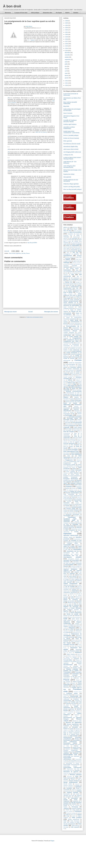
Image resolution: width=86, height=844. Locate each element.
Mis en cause (68, 603)
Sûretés (65, 799)
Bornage (78, 282)
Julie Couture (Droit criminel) (70, 149)
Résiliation (76, 748)
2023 (66, 27)
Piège (64, 655)
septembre (68, 59)
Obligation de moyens (74, 625)
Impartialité (75, 524)
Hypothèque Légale (69, 518)
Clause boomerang (75, 299)
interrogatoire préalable (72, 557)
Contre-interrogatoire (70, 364)
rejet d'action (74, 736)
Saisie (76, 776)
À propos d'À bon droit (21, 12)
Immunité (72, 523)
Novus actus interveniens (75, 617)
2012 (66, 80)
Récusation (75, 727)
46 (8, 170)
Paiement (74, 640)
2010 (66, 85)
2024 (66, 25)
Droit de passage (72, 440)
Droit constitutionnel (70, 425)
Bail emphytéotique (75, 277)
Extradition (73, 488)
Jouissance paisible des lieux (73, 567)
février (66, 75)
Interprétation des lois (73, 551)
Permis (64, 647)
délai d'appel (71, 385)
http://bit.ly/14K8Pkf (32, 242)
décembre (67, 52)
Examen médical (75, 474)
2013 (66, 50)
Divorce (65, 412)
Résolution (75, 753)
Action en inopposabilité (72, 245)
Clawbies (75, 12)
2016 (66, 43)
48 (8, 231)
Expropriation (79, 486)
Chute (74, 298)
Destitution (67, 400)
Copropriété (79, 370)
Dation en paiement (69, 375)
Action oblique (66, 248)
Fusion (74, 505)
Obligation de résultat (68, 626)
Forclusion (69, 501)
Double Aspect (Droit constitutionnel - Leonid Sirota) (71, 132)
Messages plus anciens (51, 311)
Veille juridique (35, 12)
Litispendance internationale (70, 592)
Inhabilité (76, 531)
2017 (66, 41)
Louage (72, 596)
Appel (67, 259)
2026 (66, 20)
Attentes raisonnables (77, 267)
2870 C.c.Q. (66, 227)
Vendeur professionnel (73, 819)
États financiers (74, 473)
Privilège (73, 686)
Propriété (73, 697)
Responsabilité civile (70, 754)
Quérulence (76, 707)
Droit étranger (74, 448)
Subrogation (68, 796)
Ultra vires (73, 814)
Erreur (74, 468)
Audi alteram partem (72, 268)
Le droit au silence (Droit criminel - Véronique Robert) (72, 158)
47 (8, 223)
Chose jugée (66, 298)
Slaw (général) (67, 177)
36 (8, 151)
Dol (73, 413)
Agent (68, 252)
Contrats (78, 360)
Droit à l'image (78, 421)
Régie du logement (75, 730)
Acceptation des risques (74, 234)
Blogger (52, 840)
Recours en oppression (74, 722)
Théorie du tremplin (67, 811)
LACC (70, 574)
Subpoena (79, 795)
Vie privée (65, 827)
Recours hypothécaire (73, 724)
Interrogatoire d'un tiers (70, 552)
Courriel (78, 371)
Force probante (78, 500)
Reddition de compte (68, 728)
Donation (79, 419)
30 (8, 97)
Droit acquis (67, 422)
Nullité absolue (75, 618)
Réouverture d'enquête (69, 744)
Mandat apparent (75, 598)
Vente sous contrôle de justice (71, 822)
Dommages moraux (72, 418)
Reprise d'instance (77, 747)
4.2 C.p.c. (75, 227)
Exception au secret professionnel (71, 475)
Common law (78, 324)
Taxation (65, 806)
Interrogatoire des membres (70, 554)
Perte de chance (67, 652)
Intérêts (73, 548)
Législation (77, 574)
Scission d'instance (74, 780)
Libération (78, 582)
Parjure (77, 643)
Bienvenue (8, 12)
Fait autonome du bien (72, 489)
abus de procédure (76, 232)
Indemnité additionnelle (68, 527)
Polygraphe (76, 658)
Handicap (80, 512)
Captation (79, 285)
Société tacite (68, 791)
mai (66, 68)
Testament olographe (77, 808)
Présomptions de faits (69, 676)
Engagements (69, 460)
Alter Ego (75, 252)
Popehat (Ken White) (68, 174)
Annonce (79, 255)
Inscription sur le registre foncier (74, 542)
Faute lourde (66, 497)
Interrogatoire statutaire (73, 558)
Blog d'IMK (66, 106)
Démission (67, 395)
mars (66, 73)
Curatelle (80, 374)
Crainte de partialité (75, 373)
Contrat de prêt (75, 357)
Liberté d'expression (70, 583)
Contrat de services (68, 358)
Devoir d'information (76, 400)
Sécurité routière (67, 784)
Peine (68, 646)
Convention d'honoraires (68, 370)
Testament (66, 808)
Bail (72, 274)
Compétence (66, 329)
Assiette (71, 264)
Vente (64, 821)
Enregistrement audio (74, 461)
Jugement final (67, 570)
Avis (66, 273)
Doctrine (71, 412)
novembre (67, 55)
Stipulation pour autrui (68, 795)
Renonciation (66, 740)
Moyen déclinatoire (76, 608)
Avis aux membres (74, 273)
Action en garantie (77, 244)
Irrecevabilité (69, 565)
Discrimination (66, 408)
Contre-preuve (72, 365)
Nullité (65, 619)
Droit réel (70, 455)
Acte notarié (71, 239)
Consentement (75, 344)
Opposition (65, 630)
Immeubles (77, 521)
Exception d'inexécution (70, 477)
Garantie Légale (70, 508)
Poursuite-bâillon (67, 660)
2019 (66, 36)
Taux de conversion (75, 805)
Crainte (65, 373)
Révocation (69, 776)
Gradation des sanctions (68, 511)
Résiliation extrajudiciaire (70, 750)
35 (8, 149)
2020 (66, 34)
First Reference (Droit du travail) (71, 143)
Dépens (65, 397)
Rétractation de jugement (70, 771)
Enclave (80, 458)
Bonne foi (68, 282)
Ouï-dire (24, 253)
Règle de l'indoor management (71, 733)
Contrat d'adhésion (77, 351)
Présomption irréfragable (70, 675)
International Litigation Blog (70, 146)
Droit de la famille (77, 437)
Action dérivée (66, 244)
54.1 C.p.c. (73, 229)
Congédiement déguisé (73, 339)
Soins (74, 791)
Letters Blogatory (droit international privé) (69, 166)
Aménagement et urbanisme (71, 254)
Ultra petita (66, 814)
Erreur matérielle (70, 471)
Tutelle (78, 813)
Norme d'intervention (76, 612)
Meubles (80, 602)
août (66, 61)
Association (77, 264)
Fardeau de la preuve (76, 491)
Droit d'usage (77, 430)
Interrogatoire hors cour (70, 555)
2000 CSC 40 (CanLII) (41, 132)
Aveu (77, 270)
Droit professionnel (76, 454)
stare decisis (76, 794)
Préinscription (66, 667)
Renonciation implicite (70, 743)
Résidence (67, 748)
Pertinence (78, 652)
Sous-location (66, 794)
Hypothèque (72, 517)
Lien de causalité (70, 586)
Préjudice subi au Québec (71, 670)
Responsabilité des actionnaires (71, 756)
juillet (66, 64)
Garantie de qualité (77, 507)
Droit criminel (12, 253)
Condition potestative (68, 332)
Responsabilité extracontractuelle (71, 764)
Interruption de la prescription (71, 560)
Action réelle (66, 249)
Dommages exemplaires (75, 416)
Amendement (67, 255)
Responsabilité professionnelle (72, 767)
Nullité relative (67, 620)
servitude (77, 785)
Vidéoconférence (76, 825)
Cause (66, 286)
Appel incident (76, 261)
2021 (66, 32)
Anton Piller (79, 257)
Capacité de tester (70, 285)
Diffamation (67, 404)
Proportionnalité (74, 696)
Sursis (75, 799)
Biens (64, 280)
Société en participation (76, 789)
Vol (64, 828)
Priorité (74, 684)
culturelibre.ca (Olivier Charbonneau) (69, 127)
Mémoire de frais (72, 602)
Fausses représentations (72, 492)
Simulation (69, 788)
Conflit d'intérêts (73, 336)
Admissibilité (72, 251)
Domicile (80, 413)
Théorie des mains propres (73, 809)
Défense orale (71, 382)
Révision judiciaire (76, 774)
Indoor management (70, 530)
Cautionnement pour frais (70, 288)
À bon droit (12, 6)
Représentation (67, 747)
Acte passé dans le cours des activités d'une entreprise (72, 241)
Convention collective (76, 367)
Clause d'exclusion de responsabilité (72, 304)
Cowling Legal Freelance (69, 124)
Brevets (65, 283)
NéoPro (67, 12)
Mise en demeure (74, 605)
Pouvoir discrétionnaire (72, 664)
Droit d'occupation (67, 430)
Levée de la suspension (69, 580)
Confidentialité (67, 335)
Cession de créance (68, 289)
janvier (67, 78)
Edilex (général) (67, 141)
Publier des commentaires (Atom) (34, 317)
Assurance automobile (70, 265)
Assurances (66, 267)
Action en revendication (68, 247)
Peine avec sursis (76, 646)
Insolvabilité (67, 545)
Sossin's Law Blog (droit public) (71, 186)
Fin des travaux (78, 498)
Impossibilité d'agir (68, 526)
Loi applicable (70, 593)
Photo (78, 654)
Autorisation (67, 270)
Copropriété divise (69, 371)
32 (8, 136)
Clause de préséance (77, 316)
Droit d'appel (69, 428)
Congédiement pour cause (71, 341)
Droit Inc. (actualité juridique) (70, 135)
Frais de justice (78, 504)
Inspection (77, 545)
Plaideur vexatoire (72, 655)
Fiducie (78, 497)
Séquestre (77, 784)
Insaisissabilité (77, 539)
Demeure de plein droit (76, 394)
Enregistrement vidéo (70, 463)
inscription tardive (72, 543)
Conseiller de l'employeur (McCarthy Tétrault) (70, 121)
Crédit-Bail (74, 374)
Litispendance (75, 591)
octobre (67, 57)
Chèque (78, 296)
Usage (67, 816)
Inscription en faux (76, 540)
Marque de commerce (70, 599)
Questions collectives (75, 710)
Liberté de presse (67, 585)
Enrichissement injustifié (69, 464)
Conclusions (77, 329)
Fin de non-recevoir (68, 498)
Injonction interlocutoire (70, 535)
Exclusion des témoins (68, 480)
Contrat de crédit (67, 355)
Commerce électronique (75, 323)
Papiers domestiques (75, 641)
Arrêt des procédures (77, 262)
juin (66, 66)
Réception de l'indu (70, 716)
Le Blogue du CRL (68, 154)
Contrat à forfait (66, 351)
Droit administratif (77, 422)
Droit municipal (75, 453)
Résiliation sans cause (68, 751)
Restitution (77, 770)
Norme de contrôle (72, 614)
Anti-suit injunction (70, 257)
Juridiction (72, 573)
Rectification (66, 725)
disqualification (67, 410)
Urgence (79, 814)
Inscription (65, 540)
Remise (77, 738)
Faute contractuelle (68, 494)
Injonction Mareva (67, 537)
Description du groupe (68, 398)
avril (66, 71)
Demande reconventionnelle (74, 391)
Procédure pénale (78, 691)
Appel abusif (79, 259)
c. (31, 40)
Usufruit (74, 816)
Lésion (65, 576)
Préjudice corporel (77, 667)
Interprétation (77, 549)
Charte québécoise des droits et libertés (72, 294)
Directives (76, 406)
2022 (66, 30)
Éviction (65, 474)
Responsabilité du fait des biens (75, 761)
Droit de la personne (70, 439)
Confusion (65, 338)
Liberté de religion (78, 585)
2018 (66, 39)
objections (18, 253)
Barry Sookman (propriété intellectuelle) (70, 102)
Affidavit (79, 251)
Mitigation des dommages (70, 606)
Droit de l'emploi (68, 431)
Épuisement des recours (69, 467)
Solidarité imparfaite (72, 792)
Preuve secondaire (70, 683)
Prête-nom (76, 678)
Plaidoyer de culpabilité (71, 657)
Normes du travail (67, 615)
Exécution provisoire (76, 483)
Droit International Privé (70, 451)
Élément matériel (72, 458)
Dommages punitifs (68, 419)
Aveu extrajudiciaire (68, 271)
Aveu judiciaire (78, 271)
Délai (74, 384)
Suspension (66, 801)
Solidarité (79, 791)
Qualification (66, 706)
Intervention (66, 561)
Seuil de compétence (68, 786)
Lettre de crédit (72, 577)
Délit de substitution (77, 389)
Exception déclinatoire (70, 479)
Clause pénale (74, 320)
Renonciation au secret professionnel (72, 741)
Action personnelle (76, 248)
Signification (78, 786)
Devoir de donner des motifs (73, 401)
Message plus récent (10, 311)
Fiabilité (73, 497)
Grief (76, 511)
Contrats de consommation (75, 362)
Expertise (69, 486)
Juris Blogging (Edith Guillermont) (72, 152)
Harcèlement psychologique (72, 514)
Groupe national (72, 512)
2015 (66, 46)
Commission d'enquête (68, 324)
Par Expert (59, 12)
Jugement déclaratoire (70, 569)
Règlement (65, 735)
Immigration (65, 523)
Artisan (66, 264)
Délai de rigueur (70, 388)
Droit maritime (66, 453)
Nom (73, 611)
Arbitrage (66, 262)
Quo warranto (67, 713)
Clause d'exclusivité (68, 307)
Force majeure (68, 500)
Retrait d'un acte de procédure (69, 773)
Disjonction (76, 409)
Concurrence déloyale (70, 330)
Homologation (67, 515)
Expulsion (67, 488)
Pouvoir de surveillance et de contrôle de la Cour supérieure (72, 662)
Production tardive (72, 693)
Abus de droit (67, 230)
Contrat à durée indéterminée (71, 350)
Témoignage (74, 806)
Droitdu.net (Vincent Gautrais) (71, 138)
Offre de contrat (69, 629)
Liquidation (74, 589)
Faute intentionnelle (75, 495)
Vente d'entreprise (74, 821)
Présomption (75, 673)
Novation (65, 617)
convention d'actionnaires (73, 368)
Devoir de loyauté (70, 403)
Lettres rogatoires (75, 579)
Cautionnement (75, 286)
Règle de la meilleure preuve (71, 734)
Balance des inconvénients (71, 279)
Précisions (75, 666)
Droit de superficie (74, 442)
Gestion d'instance (74, 510)
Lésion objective (73, 576)
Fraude (67, 505)
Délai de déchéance (76, 387)
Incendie (78, 526)
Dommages (68, 415)
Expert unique (78, 484)
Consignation (66, 347)
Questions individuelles (68, 711)
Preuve (28, 253)
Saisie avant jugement (69, 778)
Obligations (72, 628)
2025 (66, 23)
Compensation (75, 328)
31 (8, 126)
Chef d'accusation (70, 296)
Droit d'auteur (77, 428)
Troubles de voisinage (71, 813)
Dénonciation (75, 395)
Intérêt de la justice (69, 546)
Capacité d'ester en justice (75, 283)
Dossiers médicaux (69, 421)
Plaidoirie (80, 655)
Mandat (65, 598)
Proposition (66, 697)
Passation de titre (69, 644)
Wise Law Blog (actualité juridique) (72, 189)
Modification (65, 608)
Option (71, 631)
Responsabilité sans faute (73, 768)
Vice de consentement (69, 824)
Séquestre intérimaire (68, 785)
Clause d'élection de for (70, 302)
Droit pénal (66, 454)
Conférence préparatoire (75, 333)
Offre (80, 628)
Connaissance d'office (68, 342)
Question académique (68, 709)
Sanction (73, 779)
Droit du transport (68, 446)
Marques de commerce (68, 601)
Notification (77, 615)
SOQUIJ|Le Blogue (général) (70, 184)
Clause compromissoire (70, 301)
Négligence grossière (73, 609)
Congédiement (77, 338)
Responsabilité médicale (70, 766)
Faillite (80, 488)
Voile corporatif (75, 827)
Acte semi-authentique (75, 242)
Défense (70, 380)
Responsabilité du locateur (72, 763)
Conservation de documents (71, 345)
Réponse (76, 746)
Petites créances (71, 654)
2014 (66, 48)
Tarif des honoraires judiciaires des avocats (72, 803)
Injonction (67, 533)
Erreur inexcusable (76, 470)
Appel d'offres (68, 261)
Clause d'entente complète (69, 304)
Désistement (79, 398)
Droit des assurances (69, 443)
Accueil (30, 311)
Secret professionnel (70, 782)
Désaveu (76, 397)
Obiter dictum (77, 620)
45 (8, 160)
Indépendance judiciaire (76, 528)
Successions (74, 798)
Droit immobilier (73, 449)
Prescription (67, 672)
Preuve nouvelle (77, 681)
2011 (66, 83)
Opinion (78, 629)
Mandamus (78, 596)
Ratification (77, 714)
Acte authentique (73, 238)
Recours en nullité (77, 720)
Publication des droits (71, 703)
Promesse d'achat (67, 694)
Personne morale (74, 651)
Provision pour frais (76, 702)
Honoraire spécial (78, 515)
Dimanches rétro (47, 12)
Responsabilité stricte (68, 770)
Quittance (78, 711)
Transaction (78, 811)
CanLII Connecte (67, 113)
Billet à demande (78, 280)
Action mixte (77, 247)
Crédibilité (66, 374)
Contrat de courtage (75, 354)
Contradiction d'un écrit (75, 348)
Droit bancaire (78, 424)
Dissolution (77, 410)
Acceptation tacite (67, 235)
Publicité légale (75, 704)
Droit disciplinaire (75, 444)
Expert (68, 484)
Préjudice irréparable (72, 669)
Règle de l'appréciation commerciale (71, 731)
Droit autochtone (69, 423)
